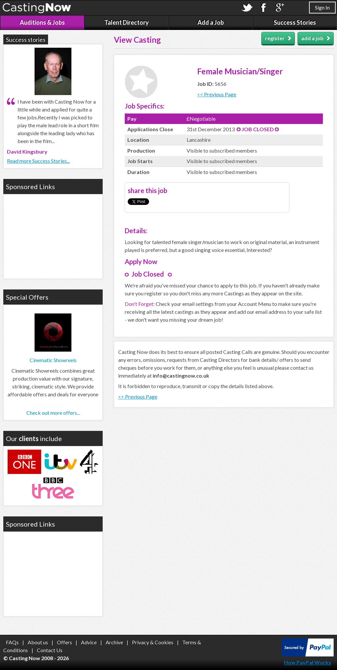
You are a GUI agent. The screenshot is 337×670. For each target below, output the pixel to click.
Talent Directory (126, 22)
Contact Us (50, 650)
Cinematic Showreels (53, 360)
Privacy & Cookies (152, 642)
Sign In (322, 7)
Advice (89, 642)
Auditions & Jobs (42, 22)
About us (38, 642)
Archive (114, 642)
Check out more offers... (53, 412)
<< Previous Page (216, 94)
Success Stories (295, 22)
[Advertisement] (53, 235)
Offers (64, 642)
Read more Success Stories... (38, 161)
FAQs (12, 642)
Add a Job (210, 22)
